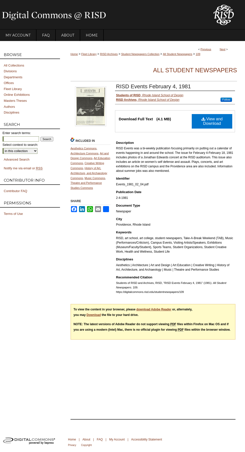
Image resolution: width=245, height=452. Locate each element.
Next (223, 49)
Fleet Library (88, 54)
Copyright (86, 445)
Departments (13, 77)
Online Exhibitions (17, 95)
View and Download (212, 121)
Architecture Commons (84, 153)
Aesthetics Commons (83, 148)
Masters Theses (15, 101)
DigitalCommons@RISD (102, 15)
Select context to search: (20, 145)
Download (93, 315)
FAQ (100, 439)
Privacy (72, 445)
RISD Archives (109, 54)
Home (74, 54)
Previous (205, 49)
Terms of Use (13, 214)
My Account (117, 439)
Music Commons (94, 178)
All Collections (14, 65)
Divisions (10, 71)
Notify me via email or (23, 168)
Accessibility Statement (146, 439)
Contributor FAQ (15, 191)
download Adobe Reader (153, 309)
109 (198, 54)
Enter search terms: (16, 133)
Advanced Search (17, 159)
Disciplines (11, 112)
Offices (9, 83)
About (86, 439)
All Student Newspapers (177, 54)
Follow (226, 99)
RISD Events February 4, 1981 (153, 86)
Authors (9, 107)
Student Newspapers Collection (140, 54)
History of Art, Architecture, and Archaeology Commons (88, 173)
